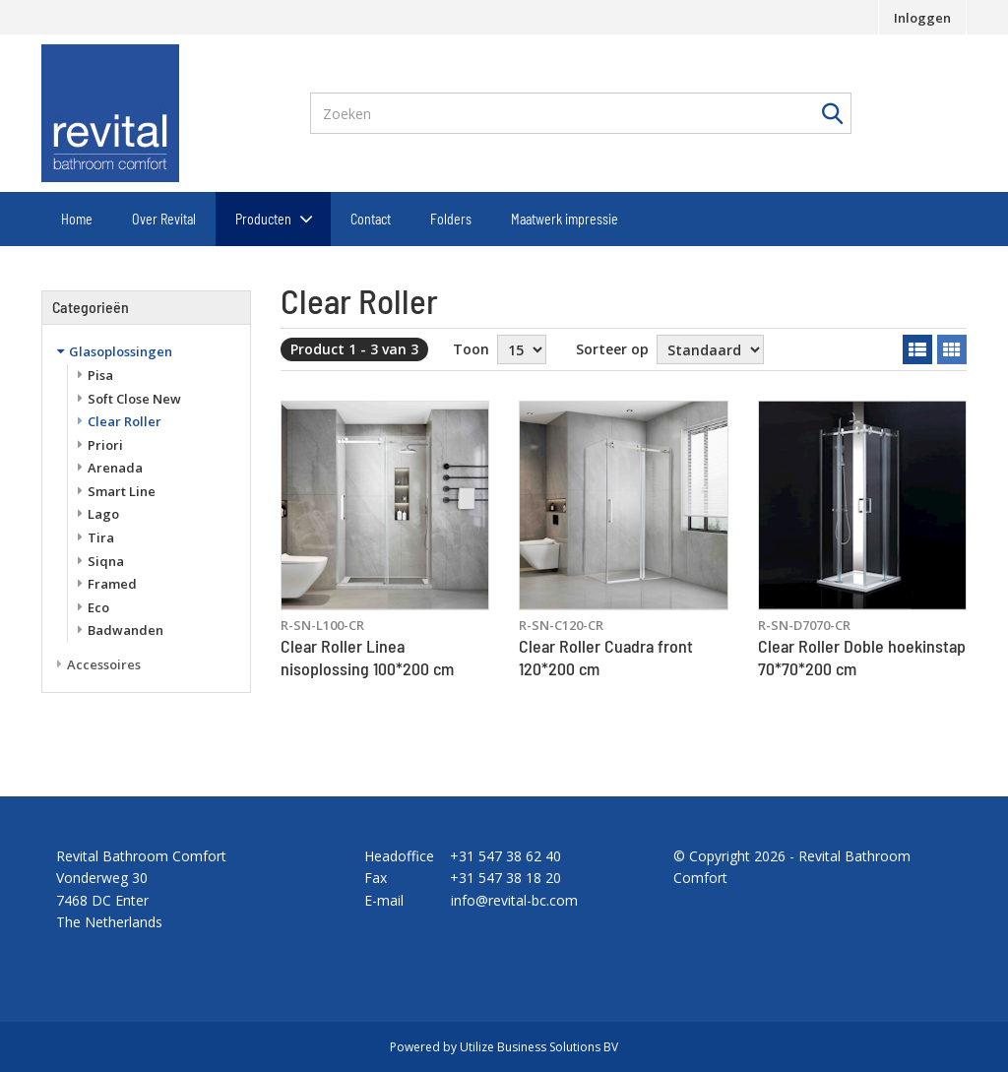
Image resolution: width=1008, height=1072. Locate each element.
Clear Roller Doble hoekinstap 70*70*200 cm (862, 657)
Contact (370, 219)
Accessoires (104, 664)
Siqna (106, 561)
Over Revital (164, 219)
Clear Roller (124, 421)
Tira (101, 537)
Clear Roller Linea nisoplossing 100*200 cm (367, 657)
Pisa (100, 375)
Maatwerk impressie (564, 219)
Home (77, 219)
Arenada (115, 467)
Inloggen (922, 18)
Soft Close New (134, 399)
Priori (105, 445)
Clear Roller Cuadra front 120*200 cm (606, 657)
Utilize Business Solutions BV (539, 1047)
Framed (112, 584)
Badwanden (125, 630)
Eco (98, 607)
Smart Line (122, 491)
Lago (103, 514)
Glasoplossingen (120, 351)
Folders (451, 219)
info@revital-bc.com (514, 900)
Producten (263, 219)
